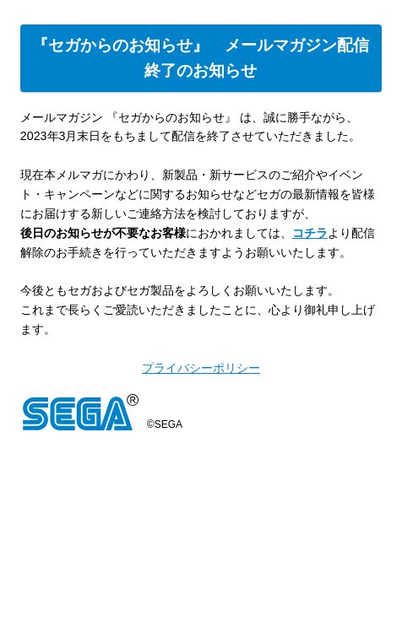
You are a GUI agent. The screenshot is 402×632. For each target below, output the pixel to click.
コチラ (310, 233)
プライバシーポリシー (201, 368)
